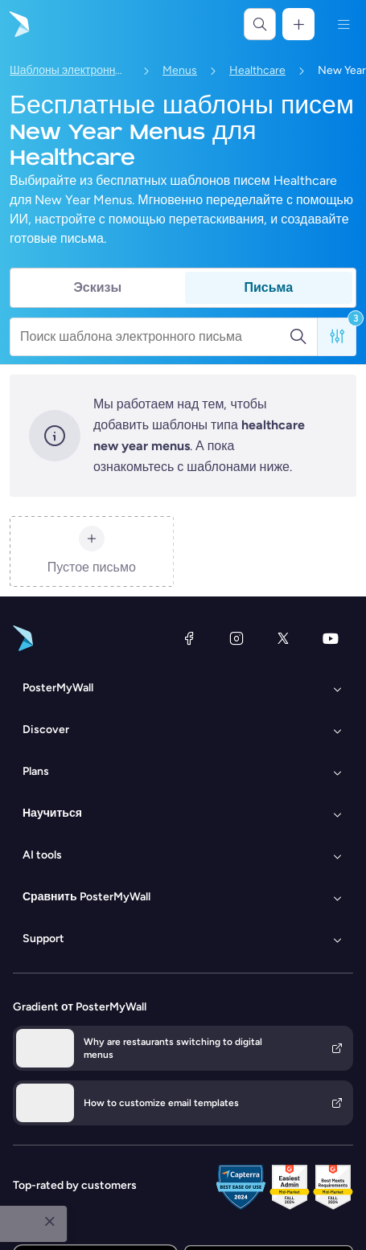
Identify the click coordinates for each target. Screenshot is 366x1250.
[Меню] (343, 24)
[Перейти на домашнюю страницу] (17, 24)
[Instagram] (236, 638)
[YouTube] (331, 638)
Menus (179, 70)
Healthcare (257, 70)
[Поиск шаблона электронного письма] (154, 336)
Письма (268, 287)
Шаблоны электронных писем (70, 70)
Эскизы (97, 287)
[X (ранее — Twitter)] (283, 638)
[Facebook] (189, 638)
